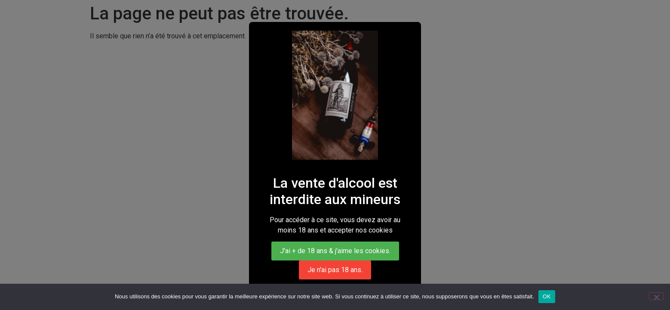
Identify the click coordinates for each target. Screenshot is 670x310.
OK (547, 296)
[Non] (656, 296)
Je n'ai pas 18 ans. (335, 270)
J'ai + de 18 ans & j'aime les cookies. (335, 251)
